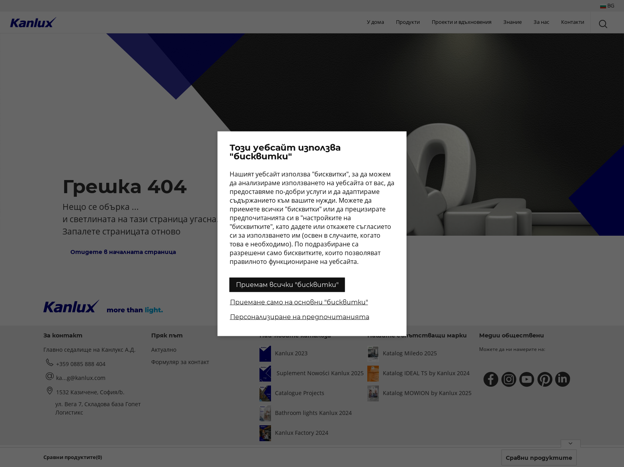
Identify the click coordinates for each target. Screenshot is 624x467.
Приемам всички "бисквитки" (287, 284)
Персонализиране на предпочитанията (299, 316)
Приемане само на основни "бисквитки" (299, 302)
